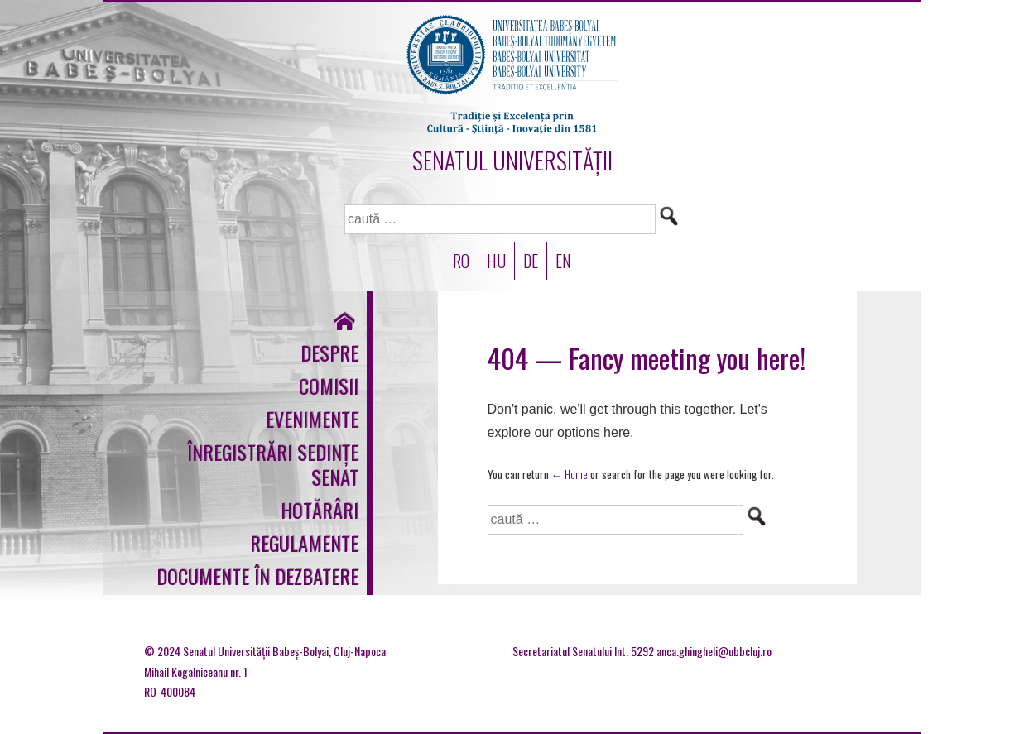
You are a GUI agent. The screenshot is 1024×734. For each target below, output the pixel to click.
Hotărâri (319, 509)
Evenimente (312, 418)
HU (496, 260)
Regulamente (304, 542)
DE (530, 260)
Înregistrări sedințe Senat (272, 464)
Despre (329, 352)
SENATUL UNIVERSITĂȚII (512, 160)
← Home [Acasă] (569, 474)
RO (461, 260)
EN (563, 260)
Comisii (328, 385)
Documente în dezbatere (257, 576)
